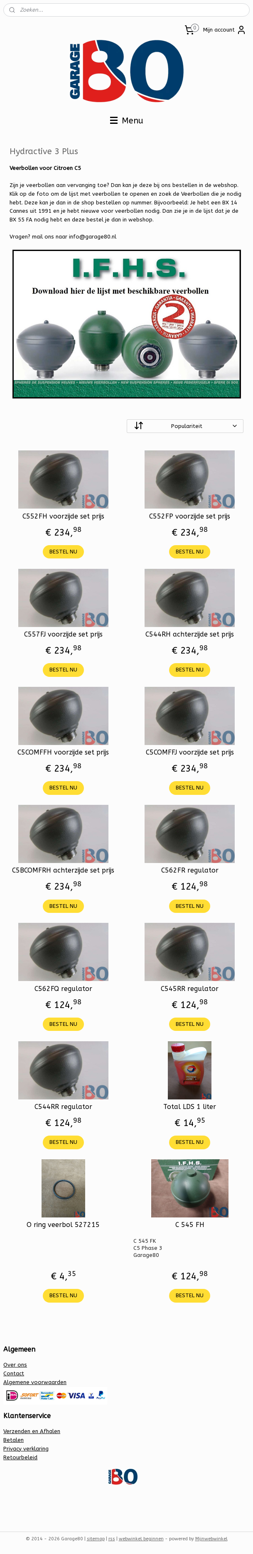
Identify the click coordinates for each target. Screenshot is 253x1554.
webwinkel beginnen (141, 1539)
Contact (13, 1373)
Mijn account (224, 30)
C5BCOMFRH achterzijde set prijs (63, 870)
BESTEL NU (63, 551)
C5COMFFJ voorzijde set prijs (190, 752)
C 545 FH (189, 1225)
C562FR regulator (190, 870)
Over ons (15, 1365)
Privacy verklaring (26, 1449)
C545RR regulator (190, 989)
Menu (126, 120)
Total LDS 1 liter (189, 1107)
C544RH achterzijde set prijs (189, 634)
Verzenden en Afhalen (31, 1431)
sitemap (96, 1539)
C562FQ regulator (63, 989)
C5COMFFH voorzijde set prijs (63, 752)
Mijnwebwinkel (211, 1539)
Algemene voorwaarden (34, 1382)
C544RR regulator (63, 1107)
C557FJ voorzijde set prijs (63, 634)
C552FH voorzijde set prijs (63, 516)
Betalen (13, 1440)
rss (111, 1539)
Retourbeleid (20, 1457)
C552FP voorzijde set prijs (189, 516)
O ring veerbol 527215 (63, 1225)
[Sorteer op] (185, 426)
